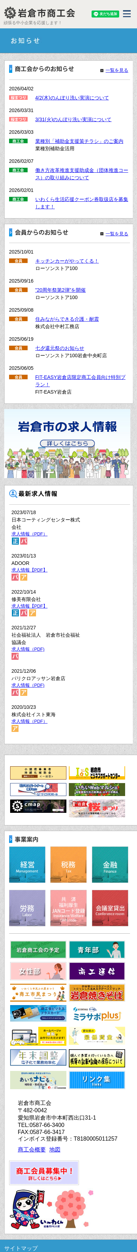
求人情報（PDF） (30, 534)
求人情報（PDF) (28, 649)
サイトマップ (21, 1248)
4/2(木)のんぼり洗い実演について (72, 98)
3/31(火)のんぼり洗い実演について (73, 119)
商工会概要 (32, 1150)
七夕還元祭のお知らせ (59, 348)
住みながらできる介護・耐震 (67, 319)
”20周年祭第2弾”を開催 (60, 290)
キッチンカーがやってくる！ (67, 261)
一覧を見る (117, 70)
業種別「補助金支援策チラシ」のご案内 (79, 141)
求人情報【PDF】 (30, 570)
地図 (54, 1150)
